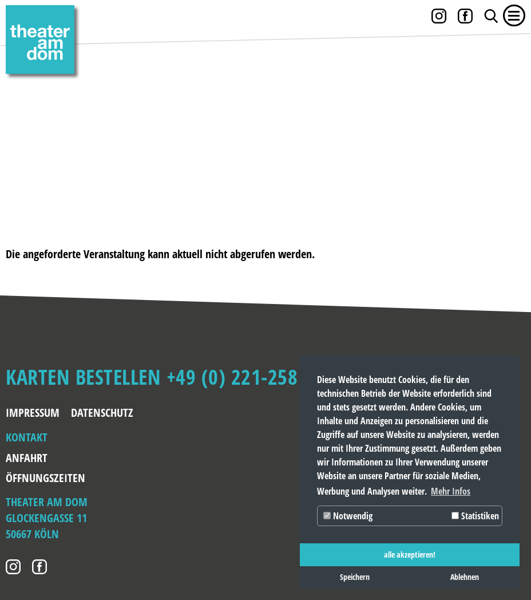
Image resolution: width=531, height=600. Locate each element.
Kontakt (26, 437)
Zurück (28, 136)
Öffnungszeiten (42, 477)
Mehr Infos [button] (450, 491)
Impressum (33, 412)
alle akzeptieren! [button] (409, 554)
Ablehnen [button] (464, 576)
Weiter (502, 136)
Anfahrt (26, 457)
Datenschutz (102, 412)
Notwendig (348, 516)
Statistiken (475, 516)
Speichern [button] (355, 576)
